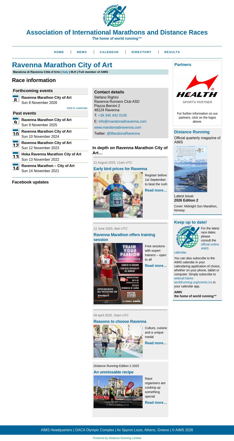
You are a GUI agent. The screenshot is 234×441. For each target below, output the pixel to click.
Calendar (109, 52)
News (82, 52)
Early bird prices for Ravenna (120, 169)
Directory (141, 52)
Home (59, 52)
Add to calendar (77, 108)
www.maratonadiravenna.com (117, 127)
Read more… (156, 190)
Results (172, 52)
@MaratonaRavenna (123, 133)
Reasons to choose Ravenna (120, 321)
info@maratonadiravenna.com (123, 121)
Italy (65, 72)
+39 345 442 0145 (112, 115)
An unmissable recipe (114, 372)
